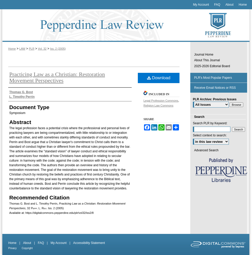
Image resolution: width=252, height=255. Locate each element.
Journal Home (203, 54)
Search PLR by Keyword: (210, 123)
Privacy (12, 248)
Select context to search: (210, 135)
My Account (59, 243)
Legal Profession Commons (160, 100)
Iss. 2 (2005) (58, 48)
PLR (31, 48)
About (27, 243)
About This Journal (207, 60)
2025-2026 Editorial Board (212, 66)
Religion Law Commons (158, 105)
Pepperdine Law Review (95, 25)
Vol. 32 (42, 48)
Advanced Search (206, 150)
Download (158, 78)
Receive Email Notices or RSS (215, 88)
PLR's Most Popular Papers (213, 78)
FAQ (41, 243)
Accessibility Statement (89, 243)
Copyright (27, 248)
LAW (22, 48)
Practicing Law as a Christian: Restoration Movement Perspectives (57, 77)
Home (12, 48)
